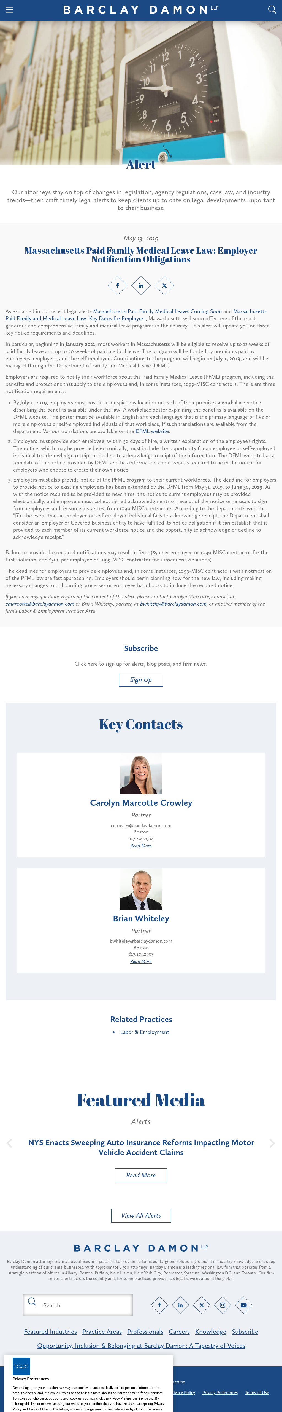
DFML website (152, 431)
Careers (179, 1331)
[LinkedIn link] (141, 285)
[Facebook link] (117, 285)
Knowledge (210, 1331)
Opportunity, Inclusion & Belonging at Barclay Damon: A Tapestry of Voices (141, 1345)
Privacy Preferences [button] (220, 1392)
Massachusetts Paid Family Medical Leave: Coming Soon (157, 311)
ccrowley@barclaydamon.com (141, 825)
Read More (141, 846)
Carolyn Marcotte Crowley (141, 802)
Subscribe (245, 1331)
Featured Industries (50, 1331)
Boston (141, 832)
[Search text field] (84, 1305)
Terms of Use (257, 1392)
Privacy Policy (182, 1392)
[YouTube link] (244, 1305)
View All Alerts (141, 1215)
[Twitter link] (164, 285)
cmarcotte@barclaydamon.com (40, 603)
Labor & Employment (144, 1032)
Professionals (145, 1331)
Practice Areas (102, 1331)
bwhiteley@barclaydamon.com (173, 603)
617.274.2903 (141, 954)
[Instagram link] (222, 1305)
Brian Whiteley (141, 918)
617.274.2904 (141, 838)
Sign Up (141, 679)
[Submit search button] (31, 1301)
